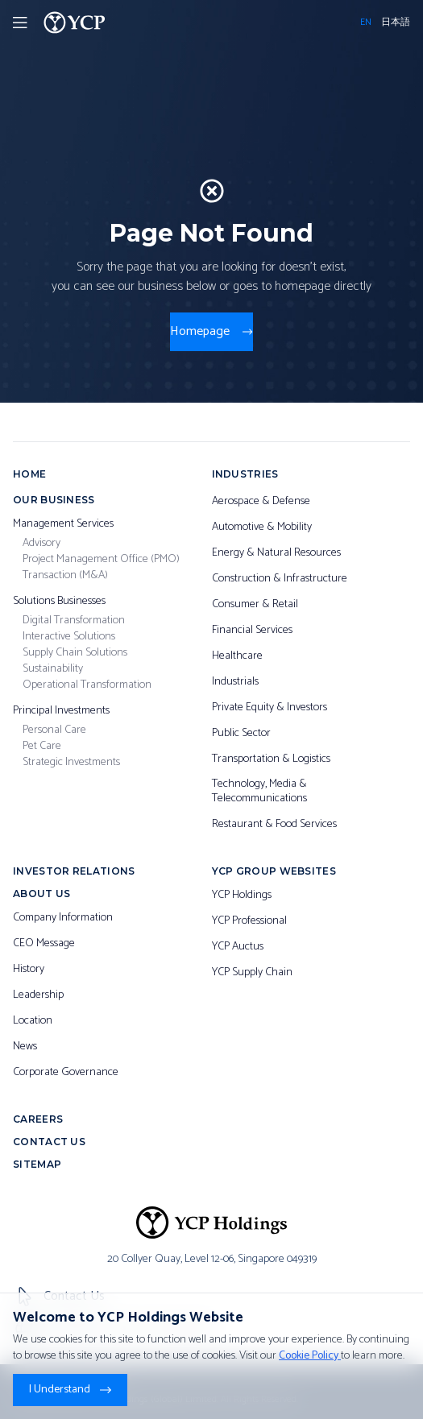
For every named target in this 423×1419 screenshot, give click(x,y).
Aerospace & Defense (261, 501)
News (25, 1047)
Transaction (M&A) (65, 576)
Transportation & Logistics (271, 759)
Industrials (235, 682)
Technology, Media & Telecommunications (259, 791)
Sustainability (53, 669)
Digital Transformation (74, 621)
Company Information (63, 918)
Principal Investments (61, 711)
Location (32, 1021)
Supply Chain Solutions (75, 653)
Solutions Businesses (59, 601)
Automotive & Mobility (262, 527)
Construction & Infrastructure (279, 579)
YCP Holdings (242, 895)
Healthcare (237, 656)
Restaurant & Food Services (274, 824)
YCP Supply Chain (252, 973)
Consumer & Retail (255, 605)
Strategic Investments (71, 762)
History (28, 969)
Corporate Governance (65, 1072)
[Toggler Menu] (20, 22)
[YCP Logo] (75, 22)
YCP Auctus (237, 947)
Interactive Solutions (69, 637)
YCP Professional (249, 921)
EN (365, 22)
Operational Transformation (87, 685)
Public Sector (241, 733)
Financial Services (252, 630)
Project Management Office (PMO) (101, 559)
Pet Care (42, 746)
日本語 (395, 22)
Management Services (63, 524)
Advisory (41, 543)
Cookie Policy (310, 1356)
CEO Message (44, 944)
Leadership (38, 995)
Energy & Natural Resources (276, 553)
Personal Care (54, 730)
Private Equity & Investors (269, 708)
